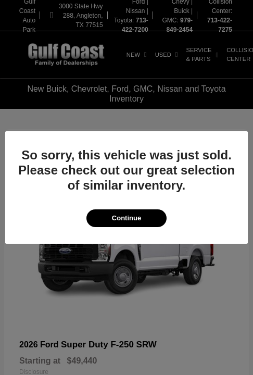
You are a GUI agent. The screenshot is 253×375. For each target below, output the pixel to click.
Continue (126, 218)
